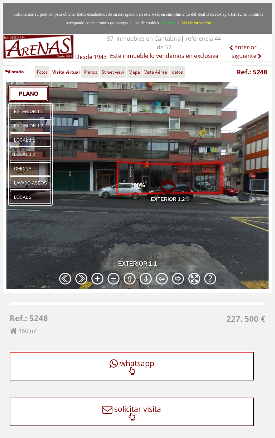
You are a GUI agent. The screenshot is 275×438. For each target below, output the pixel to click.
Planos (90, 72)
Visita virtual (66, 72)
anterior (245, 47)
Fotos (42, 72)
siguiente (245, 56)
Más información (196, 22)
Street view (113, 72)
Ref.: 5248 (252, 72)
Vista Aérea (155, 72)
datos (177, 72)
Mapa (134, 72)
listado (14, 72)
